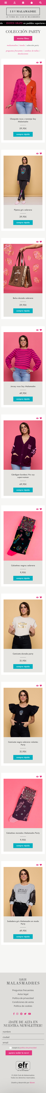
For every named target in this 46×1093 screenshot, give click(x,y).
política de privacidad (28, 1048)
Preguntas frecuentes (14, 50)
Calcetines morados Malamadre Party (23, 833)
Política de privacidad (23, 998)
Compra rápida (23, 134)
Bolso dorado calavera (23, 298)
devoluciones (23, 53)
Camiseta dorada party (23, 653)
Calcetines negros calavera (23, 565)
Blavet (32, 1082)
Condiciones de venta (23, 1002)
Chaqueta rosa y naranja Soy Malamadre (23, 120)
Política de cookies (23, 1006)
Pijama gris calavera (23, 210)
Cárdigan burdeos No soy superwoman (23, 475)
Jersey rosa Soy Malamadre (23, 386)
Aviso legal (23, 994)
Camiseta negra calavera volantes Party (23, 743)
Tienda (22, 45)
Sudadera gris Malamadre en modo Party (23, 922)
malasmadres (12, 45)
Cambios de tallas (32, 50)
